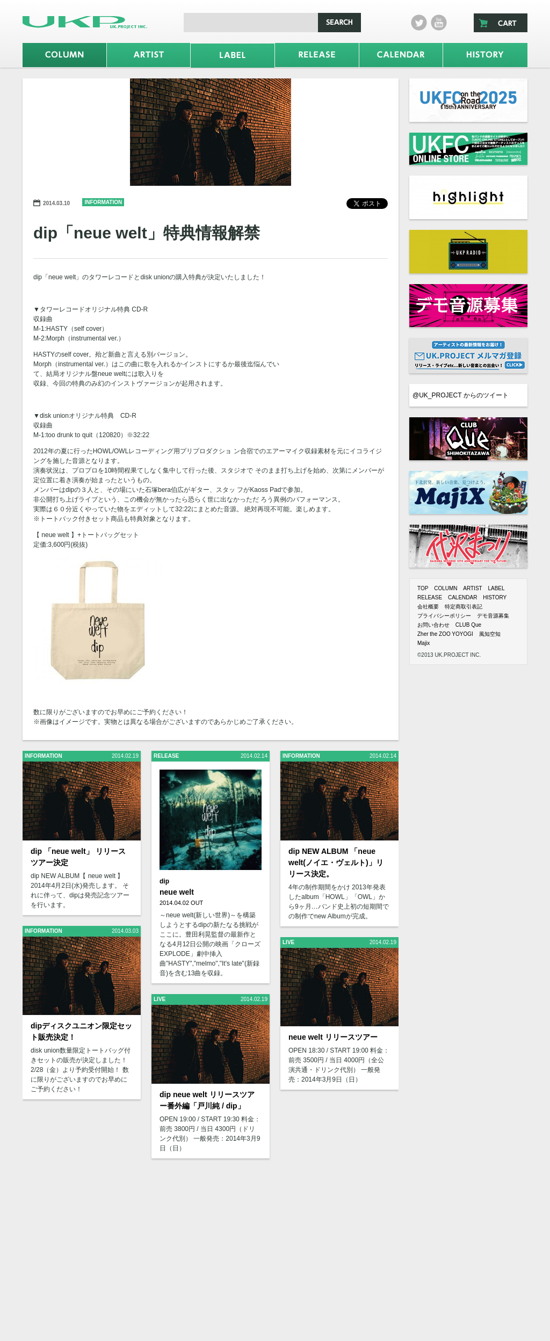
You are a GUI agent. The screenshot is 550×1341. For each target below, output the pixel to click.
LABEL (496, 588)
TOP (422, 588)
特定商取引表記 (463, 607)
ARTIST (472, 588)
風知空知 (490, 634)
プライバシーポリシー (444, 616)
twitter (419, 23)
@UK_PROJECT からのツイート (460, 395)
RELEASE (429, 597)
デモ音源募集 (493, 616)
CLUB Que (468, 625)
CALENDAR (462, 597)
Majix (423, 643)
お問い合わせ (433, 625)
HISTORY (494, 597)
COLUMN (445, 588)
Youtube (439, 23)
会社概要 (428, 607)
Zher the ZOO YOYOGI (445, 634)
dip (164, 881)
